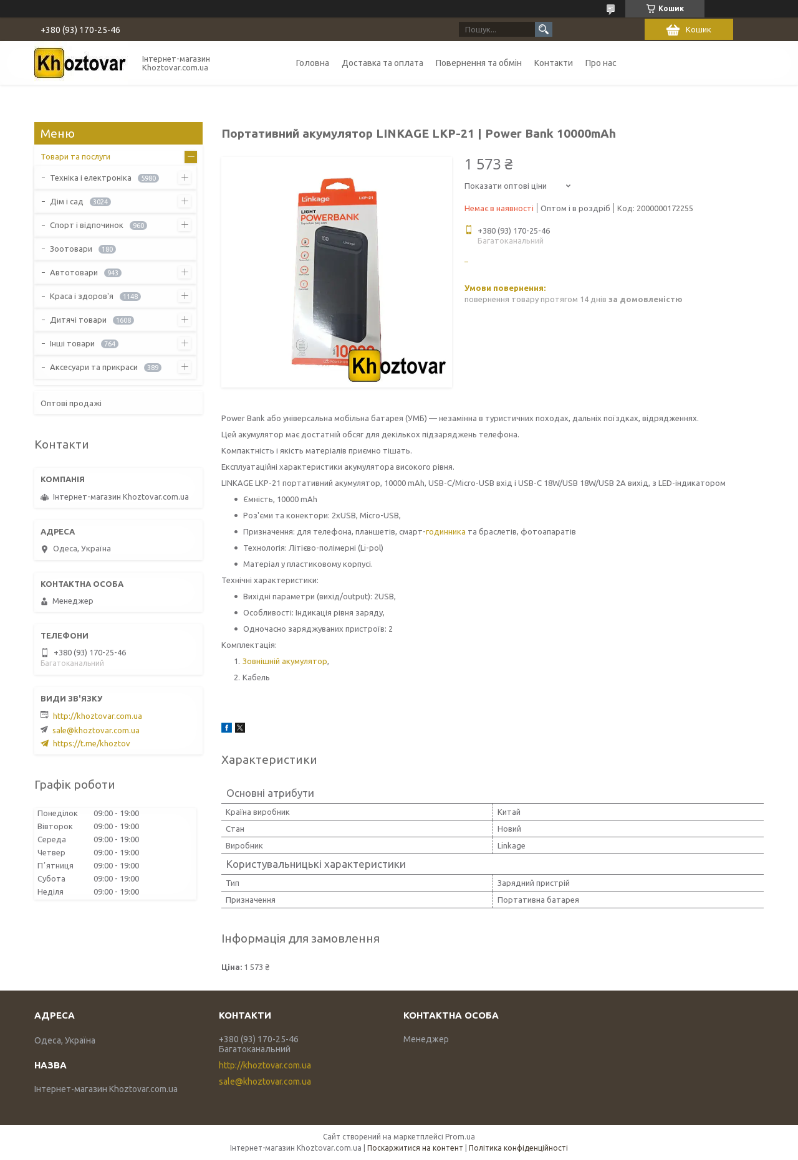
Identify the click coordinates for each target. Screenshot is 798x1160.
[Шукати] (543, 29)
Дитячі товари (78, 319)
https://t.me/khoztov (91, 743)
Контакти (553, 63)
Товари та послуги (75, 156)
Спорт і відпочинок (86, 225)
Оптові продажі (71, 403)
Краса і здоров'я (81, 296)
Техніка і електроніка (91, 177)
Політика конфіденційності (518, 1148)
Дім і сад (67, 201)
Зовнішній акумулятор (285, 661)
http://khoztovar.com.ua (97, 715)
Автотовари (74, 272)
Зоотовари (71, 248)
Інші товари (72, 343)
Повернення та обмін (479, 63)
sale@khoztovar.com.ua (96, 730)
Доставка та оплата (382, 63)
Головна (312, 63)
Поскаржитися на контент (415, 1148)
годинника (446, 531)
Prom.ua (460, 1137)
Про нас (601, 63)
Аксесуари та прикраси (94, 367)
